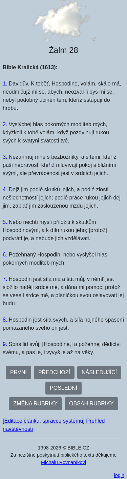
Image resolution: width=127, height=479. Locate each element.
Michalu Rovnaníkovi (63, 462)
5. (5, 222)
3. (5, 157)
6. (5, 254)
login (119, 475)
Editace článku (21, 421)
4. (5, 189)
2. (5, 124)
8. (5, 320)
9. (5, 344)
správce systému (62, 421)
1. (5, 84)
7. (5, 279)
